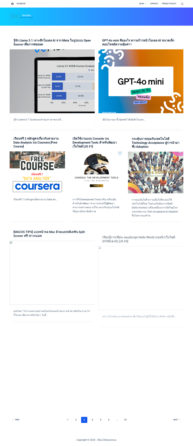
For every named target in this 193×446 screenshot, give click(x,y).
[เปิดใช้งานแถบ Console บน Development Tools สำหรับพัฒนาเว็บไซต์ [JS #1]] (96, 178)
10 (125, 420)
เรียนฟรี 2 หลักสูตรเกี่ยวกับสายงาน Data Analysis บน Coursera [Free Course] (36, 143)
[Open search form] (182, 4)
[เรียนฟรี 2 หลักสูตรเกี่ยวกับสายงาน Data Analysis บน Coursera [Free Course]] (37, 173)
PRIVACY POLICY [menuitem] (169, 4)
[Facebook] (18, 4)
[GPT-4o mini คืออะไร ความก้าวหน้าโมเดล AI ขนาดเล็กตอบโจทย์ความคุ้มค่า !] (141, 81)
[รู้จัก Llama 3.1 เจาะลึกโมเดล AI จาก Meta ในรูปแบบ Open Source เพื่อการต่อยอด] (52, 81)
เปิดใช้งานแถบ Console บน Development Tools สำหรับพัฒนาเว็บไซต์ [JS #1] (95, 148)
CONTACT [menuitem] (154, 4)
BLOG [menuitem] (143, 3)
